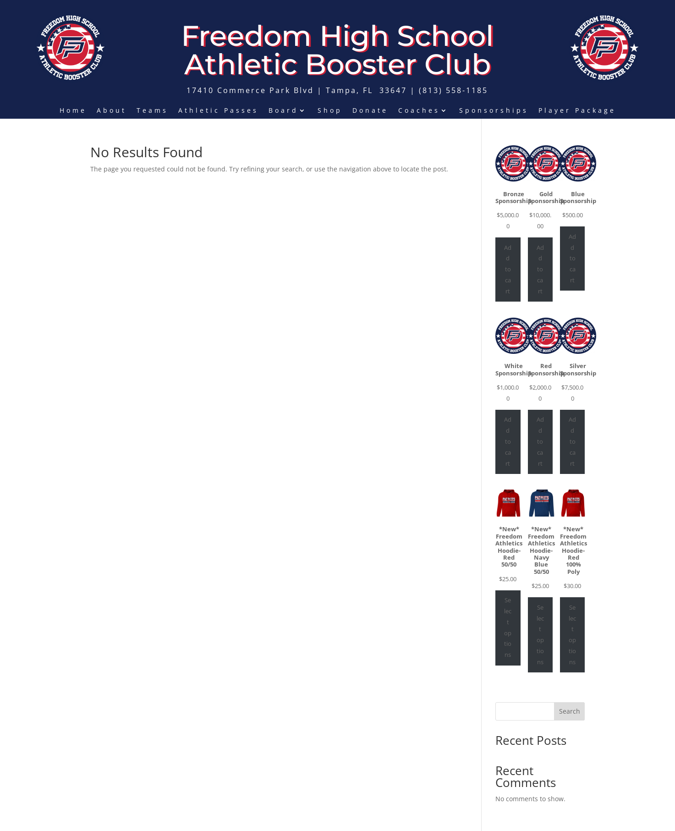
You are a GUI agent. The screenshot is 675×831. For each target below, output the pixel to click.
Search (569, 711)
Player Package (577, 111)
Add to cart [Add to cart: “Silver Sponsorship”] (572, 441)
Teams (152, 111)
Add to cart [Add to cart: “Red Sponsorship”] (540, 441)
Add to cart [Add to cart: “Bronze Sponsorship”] (507, 269)
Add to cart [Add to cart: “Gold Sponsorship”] (540, 269)
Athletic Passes (218, 111)
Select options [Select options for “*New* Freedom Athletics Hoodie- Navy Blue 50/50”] (540, 634)
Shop (330, 111)
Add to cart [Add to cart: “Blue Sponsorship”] (572, 258)
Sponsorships (493, 111)
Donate (370, 111)
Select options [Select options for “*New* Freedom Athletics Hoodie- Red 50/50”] (507, 627)
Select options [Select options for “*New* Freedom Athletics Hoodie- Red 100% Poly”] (572, 634)
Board (283, 111)
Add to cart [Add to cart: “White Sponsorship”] (507, 441)
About (111, 111)
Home (73, 111)
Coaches (419, 111)
